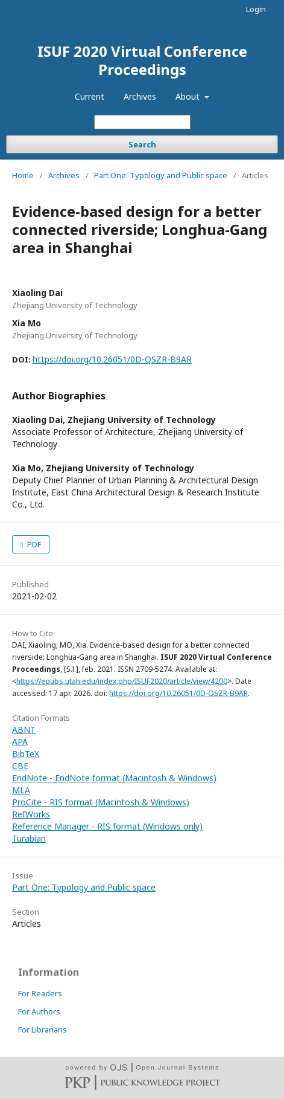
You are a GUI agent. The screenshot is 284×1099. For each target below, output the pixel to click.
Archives (140, 96)
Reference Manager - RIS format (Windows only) (107, 826)
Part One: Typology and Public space (160, 175)
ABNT (24, 729)
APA (20, 741)
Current (89, 96)
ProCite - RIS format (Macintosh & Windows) (100, 802)
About (188, 96)
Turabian (29, 838)
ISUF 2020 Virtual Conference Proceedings (142, 60)
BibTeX (25, 753)
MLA (21, 790)
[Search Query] (142, 122)
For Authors (39, 1011)
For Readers (40, 993)
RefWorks (31, 814)
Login (256, 9)
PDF (33, 544)
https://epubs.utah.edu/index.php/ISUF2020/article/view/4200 (121, 681)
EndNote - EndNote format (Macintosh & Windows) (114, 778)
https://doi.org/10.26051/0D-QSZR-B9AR (112, 359)
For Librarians (42, 1029)
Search (142, 144)
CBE (20, 766)
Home (23, 175)
